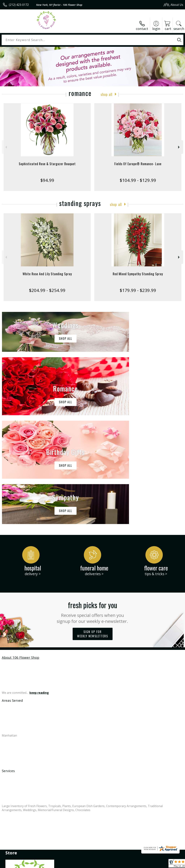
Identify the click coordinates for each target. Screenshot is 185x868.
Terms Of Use (101, 864)
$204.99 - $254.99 (47, 290)
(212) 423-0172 (19, 5)
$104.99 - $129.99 (138, 180)
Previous (6, 147)
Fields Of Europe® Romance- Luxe (138, 163)
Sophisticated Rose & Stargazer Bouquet (47, 163)
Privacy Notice (122, 864)
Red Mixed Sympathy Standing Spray (138, 273)
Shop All (106, 94)
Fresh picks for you (92, 503)
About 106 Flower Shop (20, 548)
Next (179, 147)
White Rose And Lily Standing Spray (47, 273)
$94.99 (47, 180)
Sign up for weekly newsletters (92, 525)
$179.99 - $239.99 (138, 290)
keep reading (39, 584)
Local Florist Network (147, 864)
